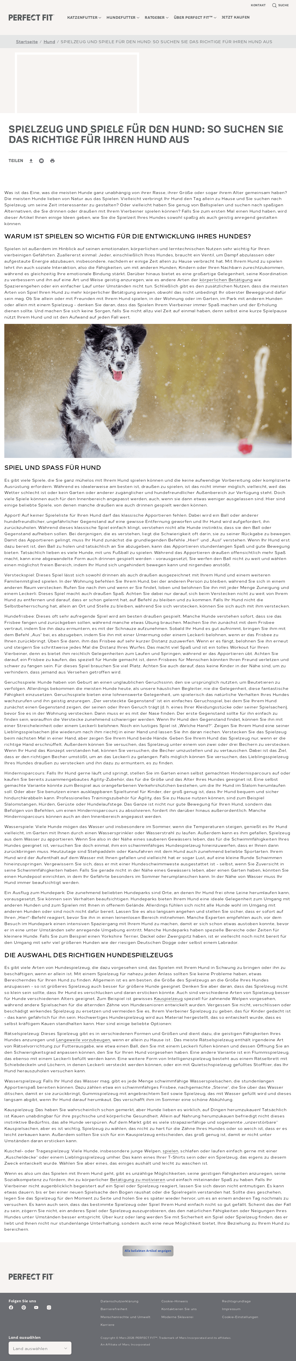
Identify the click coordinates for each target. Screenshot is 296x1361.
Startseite (27, 41)
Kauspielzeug (168, 998)
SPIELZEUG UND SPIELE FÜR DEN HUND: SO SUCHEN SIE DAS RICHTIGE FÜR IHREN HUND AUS (166, 41)
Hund (49, 41)
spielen (170, 1150)
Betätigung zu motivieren (137, 1179)
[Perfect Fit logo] (31, 1276)
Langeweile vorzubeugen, (83, 1039)
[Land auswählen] (40, 1348)
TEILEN (16, 161)
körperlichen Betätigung (226, 279)
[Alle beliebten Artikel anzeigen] (148, 1251)
